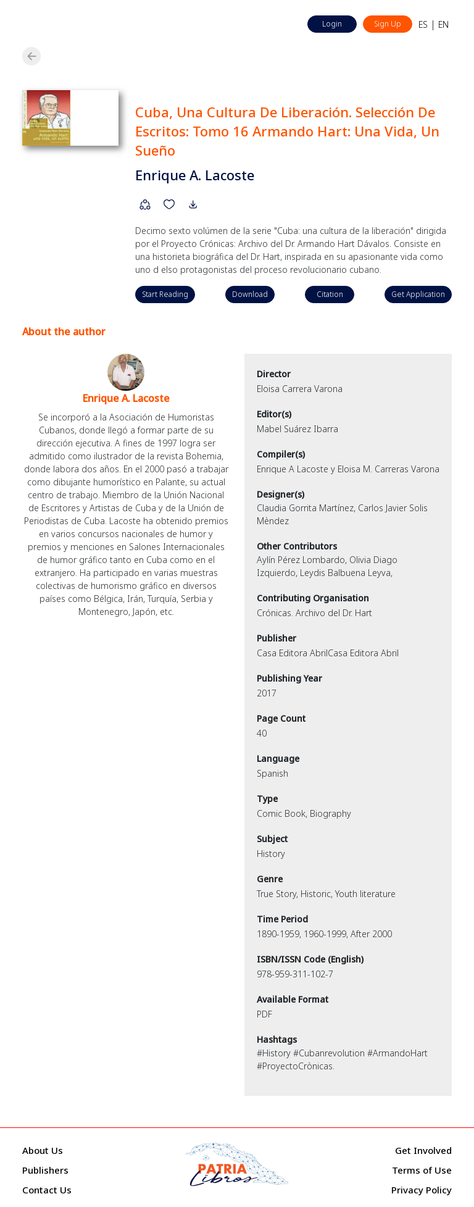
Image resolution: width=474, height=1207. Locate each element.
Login (332, 24)
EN (443, 24)
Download (250, 294)
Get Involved (423, 1150)
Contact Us (47, 1190)
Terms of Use (422, 1170)
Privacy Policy (421, 1190)
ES (423, 24)
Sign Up (387, 24)
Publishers (45, 1170)
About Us (42, 1150)
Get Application (418, 294)
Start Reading (165, 294)
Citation (330, 294)
